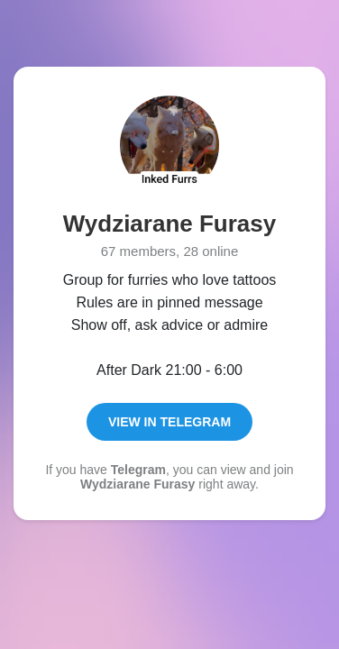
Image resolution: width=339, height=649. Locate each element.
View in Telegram (169, 422)
